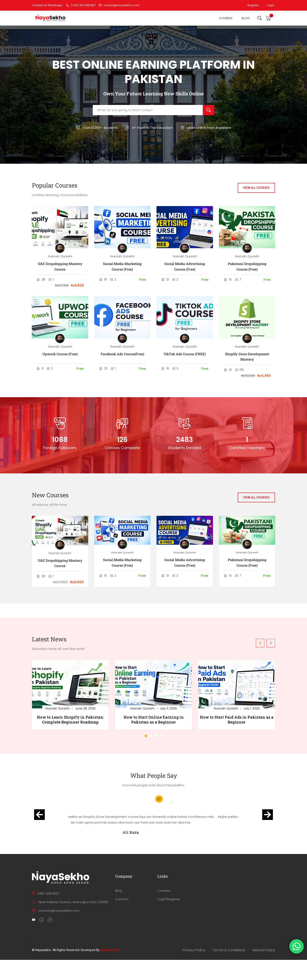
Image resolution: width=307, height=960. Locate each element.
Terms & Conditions (229, 950)
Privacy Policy (193, 950)
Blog (245, 18)
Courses (225, 18)
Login (270, 5)
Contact (122, 899)
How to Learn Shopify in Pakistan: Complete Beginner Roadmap (70, 720)
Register (252, 5)
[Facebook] (41, 920)
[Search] (208, 110)
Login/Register (168, 899)
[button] (146, 736)
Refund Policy (264, 950)
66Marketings (109, 950)
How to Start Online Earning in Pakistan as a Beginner (153, 720)
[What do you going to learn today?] (148, 110)
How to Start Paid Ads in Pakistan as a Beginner (237, 720)
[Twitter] (33, 920)
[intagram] (50, 920)
